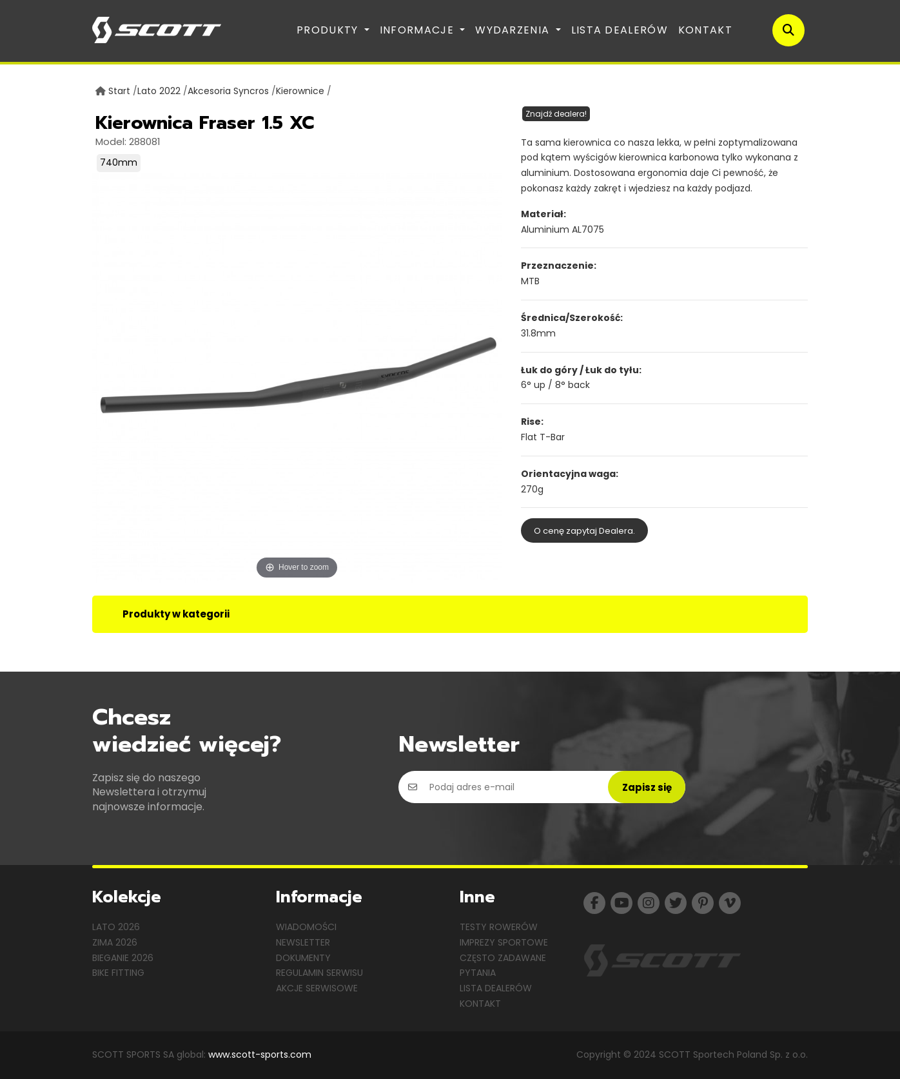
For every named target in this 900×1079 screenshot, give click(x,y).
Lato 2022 (159, 90)
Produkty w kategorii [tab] (176, 614)
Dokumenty (303, 957)
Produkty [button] (329, 30)
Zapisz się (647, 787)
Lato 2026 (116, 926)
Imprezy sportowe (504, 942)
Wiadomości (306, 926)
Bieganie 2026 (122, 957)
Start (119, 90)
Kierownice (300, 90)
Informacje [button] (418, 30)
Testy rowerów (499, 926)
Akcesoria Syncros (228, 90)
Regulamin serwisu (319, 972)
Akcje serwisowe (317, 988)
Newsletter (303, 942)
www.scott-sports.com (259, 1054)
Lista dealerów (619, 30)
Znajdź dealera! (556, 113)
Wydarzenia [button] (514, 30)
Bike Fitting (118, 972)
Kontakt (705, 30)
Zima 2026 (114, 942)
